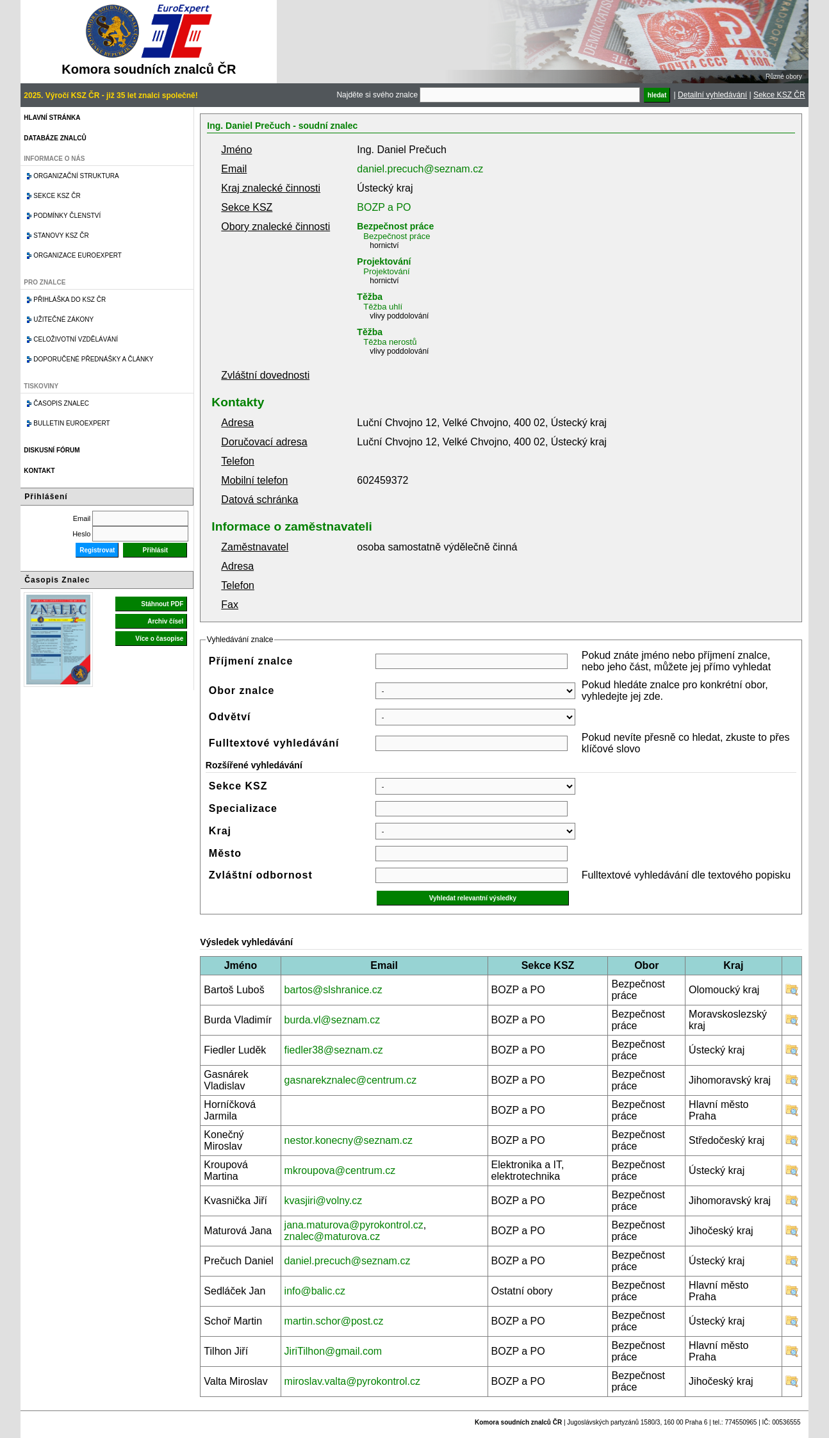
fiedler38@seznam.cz (333, 1050)
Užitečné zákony (63, 319)
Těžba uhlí (382, 306)
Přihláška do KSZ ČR (69, 299)
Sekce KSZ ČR (779, 94)
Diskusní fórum (51, 450)
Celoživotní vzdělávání (75, 339)
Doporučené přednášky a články (93, 359)
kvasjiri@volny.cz (323, 1200)
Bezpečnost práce (395, 226)
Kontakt (39, 470)
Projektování (384, 261)
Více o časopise (159, 638)
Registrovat (97, 550)
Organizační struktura (76, 175)
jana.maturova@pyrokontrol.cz (353, 1224)
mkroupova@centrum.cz (340, 1170)
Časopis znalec (61, 403)
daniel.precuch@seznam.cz (420, 168)
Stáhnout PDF (162, 603)
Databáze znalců (55, 138)
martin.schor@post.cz (334, 1321)
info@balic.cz (314, 1290)
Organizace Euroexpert (77, 255)
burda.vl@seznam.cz (332, 1019)
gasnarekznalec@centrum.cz (350, 1080)
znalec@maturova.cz (332, 1236)
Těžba (369, 297)
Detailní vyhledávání (712, 94)
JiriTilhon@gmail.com (333, 1351)
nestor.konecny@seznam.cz (348, 1140)
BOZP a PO (384, 207)
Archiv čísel (165, 621)
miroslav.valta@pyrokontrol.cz (352, 1381)
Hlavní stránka (52, 117)
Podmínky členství (67, 215)
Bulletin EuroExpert (71, 423)
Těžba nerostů (389, 342)
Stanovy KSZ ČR (60, 235)
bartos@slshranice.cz (333, 989)
